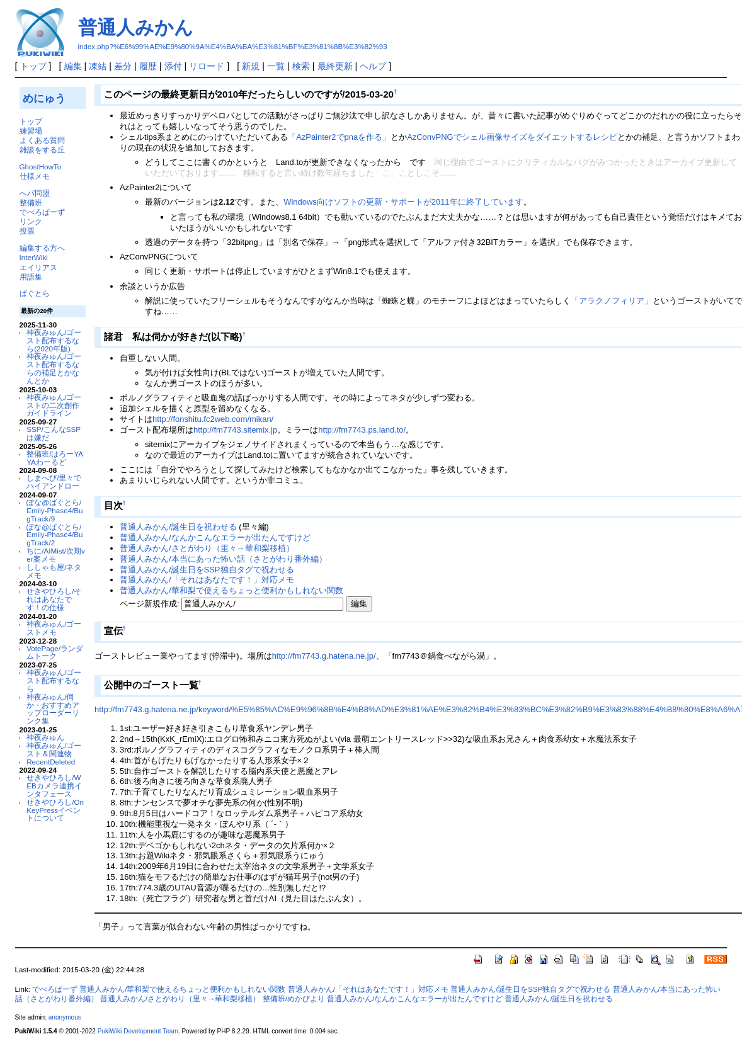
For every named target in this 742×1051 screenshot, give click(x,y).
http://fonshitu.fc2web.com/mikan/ (212, 419)
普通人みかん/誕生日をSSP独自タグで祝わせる (207, 569)
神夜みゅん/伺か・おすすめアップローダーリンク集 (52, 709)
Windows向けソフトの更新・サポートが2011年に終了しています (403, 202)
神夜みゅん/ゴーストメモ (53, 628)
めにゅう (44, 98)
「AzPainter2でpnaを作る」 (339, 137)
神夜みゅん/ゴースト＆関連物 (53, 749)
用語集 (31, 277)
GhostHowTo (41, 166)
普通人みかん (135, 27)
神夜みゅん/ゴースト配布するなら (53, 680)
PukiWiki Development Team (138, 1031)
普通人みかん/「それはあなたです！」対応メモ (207, 579)
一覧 (276, 66)
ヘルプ (373, 66)
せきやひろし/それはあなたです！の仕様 (53, 599)
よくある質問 (42, 140)
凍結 (97, 66)
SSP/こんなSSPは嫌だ (53, 433)
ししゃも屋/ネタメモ (53, 571)
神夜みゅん (45, 737)
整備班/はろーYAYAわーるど (54, 458)
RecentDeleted (50, 762)
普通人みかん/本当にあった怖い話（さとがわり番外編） (223, 559)
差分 (123, 66)
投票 (27, 231)
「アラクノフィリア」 (612, 300)
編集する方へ (42, 248)
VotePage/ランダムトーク (54, 652)
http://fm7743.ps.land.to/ (362, 430)
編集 (73, 66)
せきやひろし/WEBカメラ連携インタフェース (54, 785)
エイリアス (38, 267)
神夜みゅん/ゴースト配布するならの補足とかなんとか (53, 368)
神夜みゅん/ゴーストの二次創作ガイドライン (53, 405)
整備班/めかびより (294, 999)
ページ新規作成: (150, 603)
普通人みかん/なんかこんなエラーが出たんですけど (215, 537)
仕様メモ (35, 176)
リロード (206, 66)
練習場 (31, 131)
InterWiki (34, 257)
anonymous (65, 1017)
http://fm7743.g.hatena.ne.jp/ (324, 656)
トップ (33, 66)
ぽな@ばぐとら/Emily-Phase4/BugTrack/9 (54, 510)
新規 (251, 66)
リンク (31, 221)
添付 (173, 66)
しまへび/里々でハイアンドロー (53, 482)
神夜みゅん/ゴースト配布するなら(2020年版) (53, 340)
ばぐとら (35, 293)
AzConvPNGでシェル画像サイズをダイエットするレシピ (512, 137)
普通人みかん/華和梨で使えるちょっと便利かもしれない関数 (231, 590)
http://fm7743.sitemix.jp (235, 430)
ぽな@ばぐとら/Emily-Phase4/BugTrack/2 (54, 535)
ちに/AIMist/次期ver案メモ (55, 555)
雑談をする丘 (42, 149)
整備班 (31, 202)
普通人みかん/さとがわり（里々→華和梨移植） (207, 548)
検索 (301, 66)
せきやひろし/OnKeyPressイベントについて (55, 810)
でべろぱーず (42, 212)
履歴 (148, 66)
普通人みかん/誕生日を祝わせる (178, 526)
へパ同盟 (35, 193)
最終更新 (335, 66)
